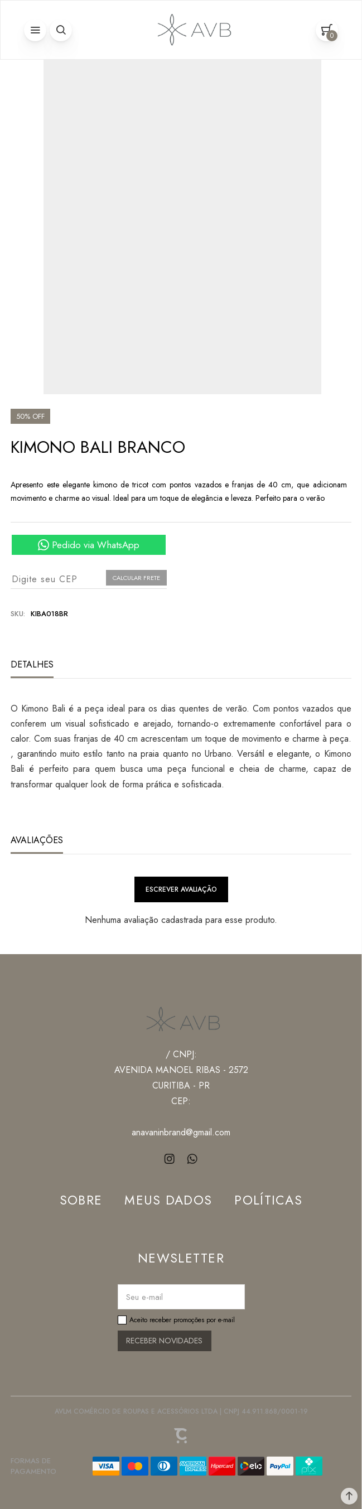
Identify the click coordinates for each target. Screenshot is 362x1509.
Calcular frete (136, 577)
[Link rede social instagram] (170, 1159)
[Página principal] (192, 30)
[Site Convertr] (181, 1436)
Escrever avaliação (181, 889)
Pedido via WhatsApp (95, 545)
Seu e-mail (144, 1297)
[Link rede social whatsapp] (192, 1159)
